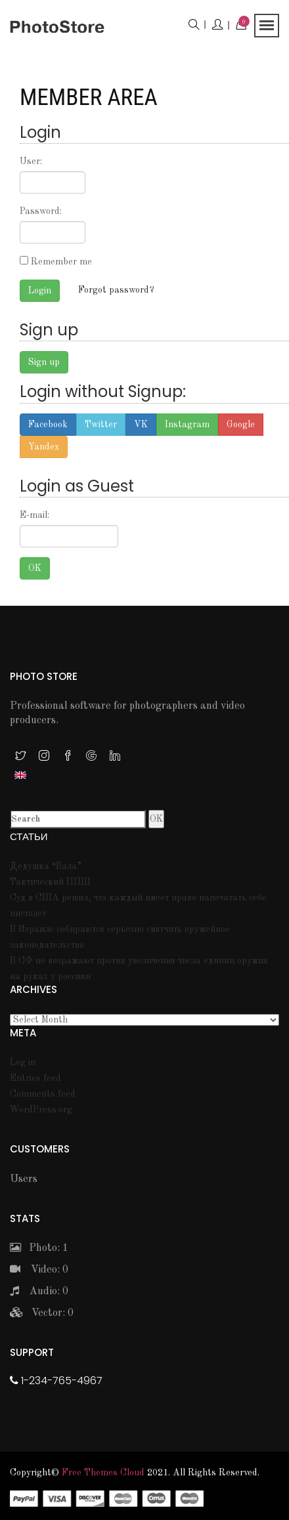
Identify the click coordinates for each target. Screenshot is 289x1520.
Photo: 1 (39, 1248)
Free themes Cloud (103, 1472)
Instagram (187, 424)
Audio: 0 (39, 1291)
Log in (22, 1062)
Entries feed (35, 1078)
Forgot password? (116, 290)
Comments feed (43, 1094)
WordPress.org (41, 1109)
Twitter (101, 424)
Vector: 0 (42, 1313)
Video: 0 (39, 1270)
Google (241, 424)
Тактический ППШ (50, 882)
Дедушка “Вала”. (46, 866)
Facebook (48, 424)
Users (23, 1179)
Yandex (43, 447)
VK (141, 424)
